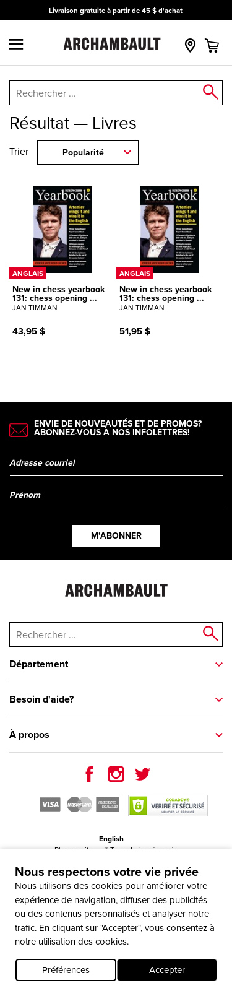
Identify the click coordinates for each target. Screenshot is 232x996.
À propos (29, 734)
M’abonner (116, 535)
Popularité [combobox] (83, 152)
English (111, 838)
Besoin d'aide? (41, 699)
